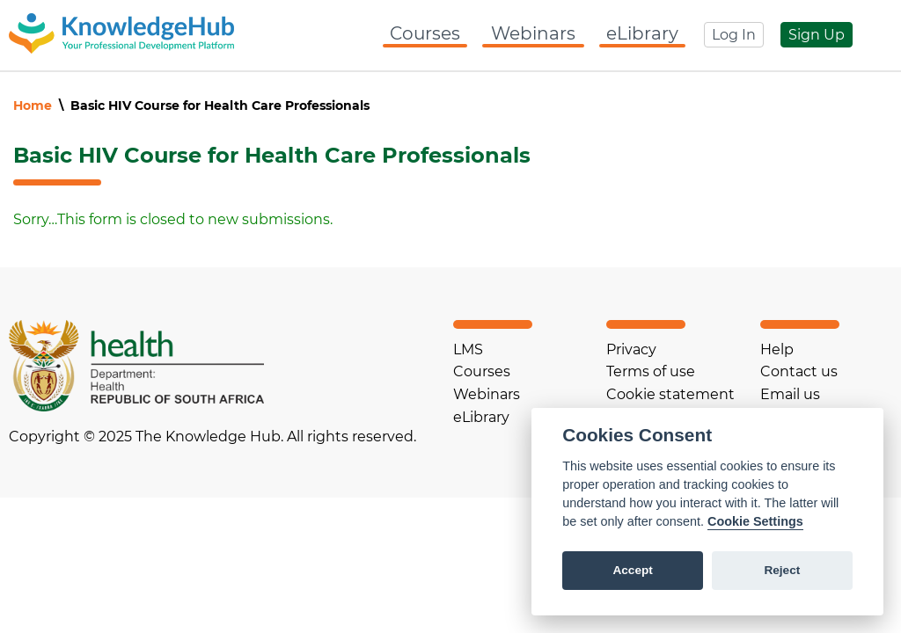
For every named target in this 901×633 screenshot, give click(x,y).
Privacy (631, 349)
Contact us (799, 371)
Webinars (533, 33)
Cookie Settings (755, 521)
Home (32, 105)
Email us (790, 394)
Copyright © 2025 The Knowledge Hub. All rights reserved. (212, 437)
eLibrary (642, 33)
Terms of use (650, 371)
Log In (734, 34)
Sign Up (816, 34)
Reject (782, 570)
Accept (632, 570)
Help (777, 349)
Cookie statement (670, 394)
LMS (468, 349)
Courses (425, 33)
